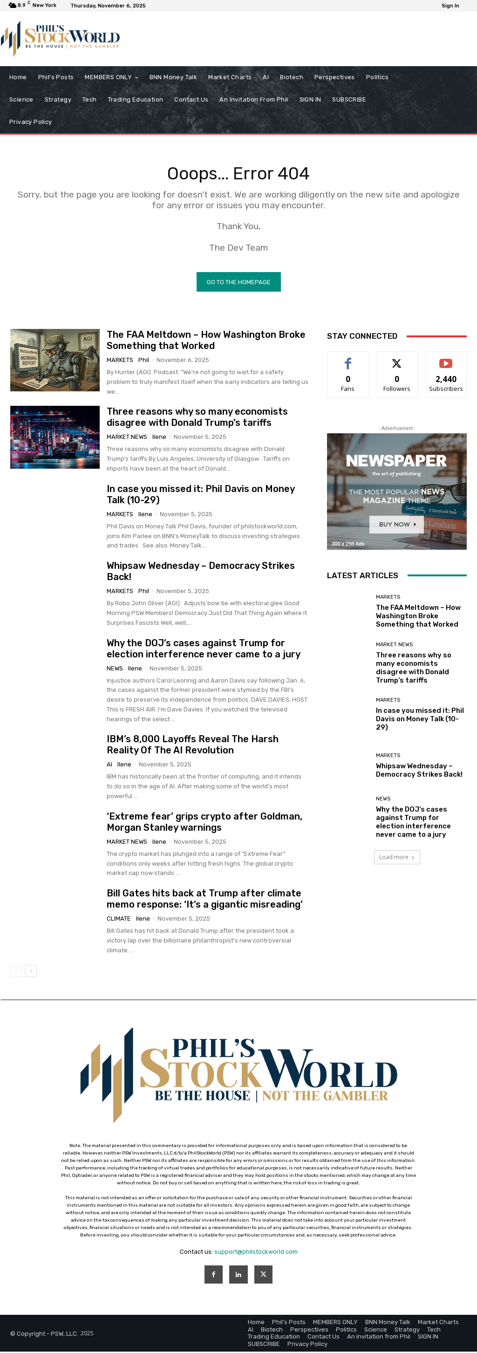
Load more (397, 859)
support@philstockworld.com (256, 1253)
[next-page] (31, 973)
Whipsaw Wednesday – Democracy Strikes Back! (419, 772)
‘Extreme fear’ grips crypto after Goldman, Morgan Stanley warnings (204, 824)
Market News (127, 439)
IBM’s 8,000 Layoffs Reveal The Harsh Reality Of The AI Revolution (193, 746)
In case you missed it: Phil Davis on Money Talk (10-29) (420, 720)
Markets (120, 362)
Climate (119, 920)
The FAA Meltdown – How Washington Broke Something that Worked (206, 342)
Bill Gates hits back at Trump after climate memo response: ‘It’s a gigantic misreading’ (205, 900)
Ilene (159, 438)
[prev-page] (16, 973)
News (115, 670)
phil (143, 361)
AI (109, 766)
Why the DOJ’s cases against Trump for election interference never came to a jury (203, 650)
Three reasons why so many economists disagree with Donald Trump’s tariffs (197, 419)
